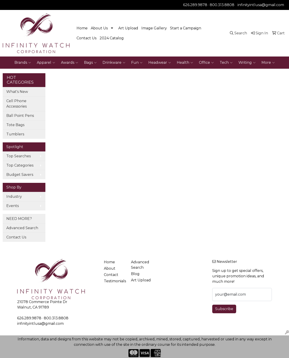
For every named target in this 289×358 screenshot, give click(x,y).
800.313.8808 (222, 5)
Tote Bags (15, 125)
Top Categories (19, 165)
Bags (90, 62)
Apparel (46, 62)
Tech (226, 62)
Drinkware (114, 62)
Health (185, 62)
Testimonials (115, 281)
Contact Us (86, 38)
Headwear (159, 62)
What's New (17, 92)
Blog (135, 274)
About (109, 268)
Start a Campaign (185, 28)
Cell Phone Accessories (16, 103)
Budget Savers (19, 174)
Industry (14, 196)
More (268, 62)
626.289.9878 (195, 5)
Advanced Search (22, 228)
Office (206, 62)
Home (82, 28)
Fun (136, 62)
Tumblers (15, 134)
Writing (247, 62)
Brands (22, 62)
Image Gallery (154, 28)
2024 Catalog (112, 38)
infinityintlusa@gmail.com (261, 5)
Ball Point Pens (20, 115)
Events (12, 206)
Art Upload (128, 28)
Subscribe (224, 309)
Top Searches (18, 156)
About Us (99, 28)
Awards (69, 62)
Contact (111, 275)
